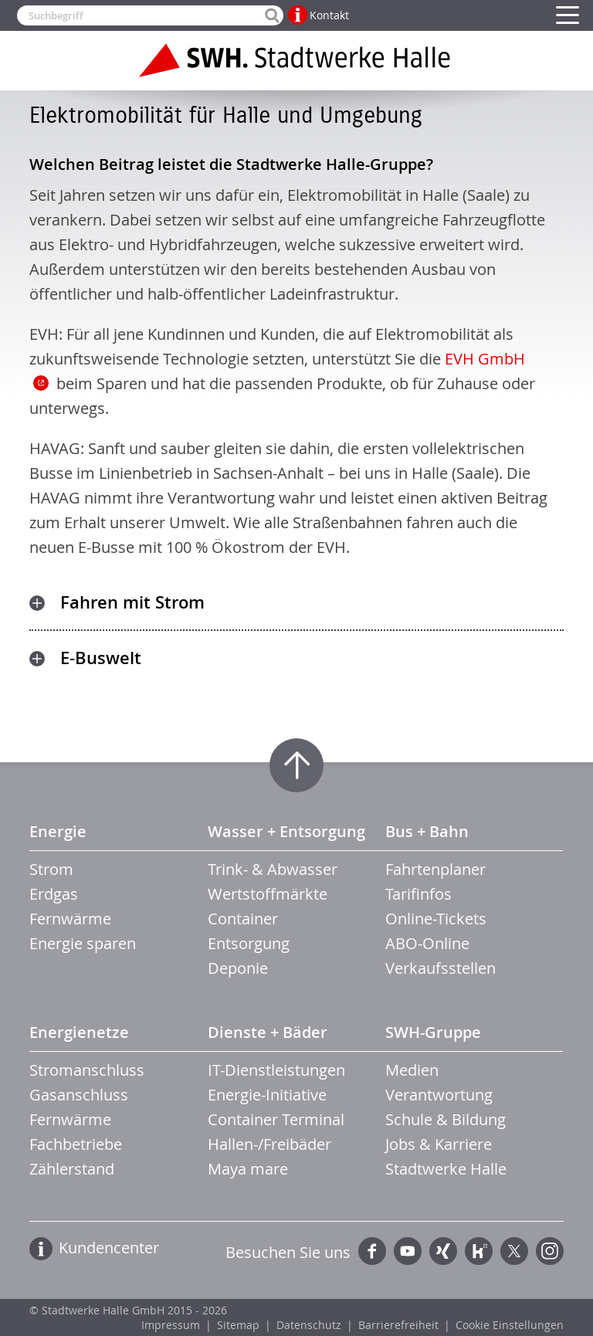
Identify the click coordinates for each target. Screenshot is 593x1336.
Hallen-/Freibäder (269, 1144)
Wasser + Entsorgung (286, 831)
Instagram (550, 1251)
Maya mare (248, 1168)
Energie (57, 831)
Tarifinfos (418, 893)
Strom (51, 869)
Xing (443, 1251)
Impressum (170, 1324)
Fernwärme (70, 918)
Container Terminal (276, 1119)
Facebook (372, 1251)
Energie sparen (82, 943)
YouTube (408, 1251)
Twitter (514, 1251)
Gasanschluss (78, 1094)
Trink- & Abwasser (272, 869)
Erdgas (53, 893)
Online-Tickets (435, 918)
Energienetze (79, 1032)
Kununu (479, 1251)
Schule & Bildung (445, 1119)
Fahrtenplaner (435, 869)
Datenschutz (308, 1324)
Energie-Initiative (267, 1094)
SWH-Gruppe (433, 1032)
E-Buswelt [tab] (100, 658)
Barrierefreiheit (398, 1324)
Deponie (238, 968)
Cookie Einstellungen (510, 1324)
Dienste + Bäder (267, 1032)
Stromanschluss (86, 1070)
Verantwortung (439, 1094)
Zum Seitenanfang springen (296, 765)
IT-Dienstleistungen (276, 1070)
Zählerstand (71, 1168)
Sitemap (238, 1324)
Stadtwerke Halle (446, 1168)
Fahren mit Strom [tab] (132, 602)
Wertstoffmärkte (267, 893)
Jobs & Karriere (438, 1144)
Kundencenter (109, 1247)
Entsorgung (249, 943)
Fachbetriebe (75, 1144)
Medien (412, 1070)
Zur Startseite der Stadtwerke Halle (296, 60)
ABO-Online (427, 943)
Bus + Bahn (427, 831)
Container (243, 918)
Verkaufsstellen (440, 968)
